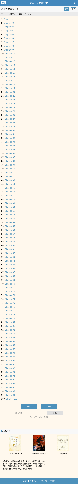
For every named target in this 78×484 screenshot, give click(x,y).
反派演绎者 (62, 454)
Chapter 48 (10, 199)
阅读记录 (33, 481)
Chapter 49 (10, 203)
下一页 (28, 406)
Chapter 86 (10, 345)
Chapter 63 (10, 257)
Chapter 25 (10, 111)
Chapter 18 (10, 84)
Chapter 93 (10, 372)
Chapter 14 (10, 69)
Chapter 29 (10, 126)
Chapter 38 (10, 161)
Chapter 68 (10, 276)
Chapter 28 (10, 123)
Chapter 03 (9, 27)
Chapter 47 (10, 195)
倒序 (73, 9)
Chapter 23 (10, 103)
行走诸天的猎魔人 (39, 454)
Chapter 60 (10, 245)
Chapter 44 (10, 184)
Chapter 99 (10, 395)
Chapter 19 (10, 88)
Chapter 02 (9, 23)
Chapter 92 (10, 368)
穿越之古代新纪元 (39, 3)
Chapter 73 (10, 295)
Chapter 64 (10, 261)
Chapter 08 (9, 46)
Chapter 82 (10, 330)
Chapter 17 (10, 80)
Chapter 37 (10, 157)
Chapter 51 (10, 211)
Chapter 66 (10, 268)
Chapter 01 (9, 19)
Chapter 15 (10, 73)
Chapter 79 (10, 318)
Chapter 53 (10, 219)
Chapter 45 (10, 188)
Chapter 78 (10, 314)
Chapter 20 (10, 92)
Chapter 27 (10, 119)
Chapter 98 (10, 391)
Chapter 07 (9, 42)
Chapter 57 (10, 234)
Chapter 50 (10, 207)
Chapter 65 (10, 265)
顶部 (52, 481)
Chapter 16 (10, 77)
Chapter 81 (10, 326)
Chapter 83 (10, 334)
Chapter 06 (9, 38)
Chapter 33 (10, 142)
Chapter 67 (10, 272)
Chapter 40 (10, 169)
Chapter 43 (10, 180)
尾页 (49, 406)
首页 (25, 481)
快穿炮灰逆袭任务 (15, 454)
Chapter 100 (11, 399)
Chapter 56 (10, 230)
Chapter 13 (10, 65)
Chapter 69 (10, 280)
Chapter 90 (10, 360)
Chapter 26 (10, 115)
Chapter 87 (10, 349)
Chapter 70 (10, 284)
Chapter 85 (10, 341)
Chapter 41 (10, 172)
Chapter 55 (10, 226)
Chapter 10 (10, 54)
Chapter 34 (10, 146)
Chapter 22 (10, 100)
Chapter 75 (10, 303)
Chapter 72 (10, 291)
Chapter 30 (10, 130)
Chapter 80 (10, 322)
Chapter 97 (10, 387)
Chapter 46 (10, 192)
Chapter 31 (10, 134)
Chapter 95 (10, 380)
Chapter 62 (10, 253)
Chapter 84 (10, 337)
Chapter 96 (10, 383)
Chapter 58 (10, 238)
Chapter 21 (10, 96)
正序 (66, 9)
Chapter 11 (10, 57)
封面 (3, 3)
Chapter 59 (10, 242)
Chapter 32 (10, 138)
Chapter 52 (10, 215)
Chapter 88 (10, 353)
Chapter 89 (10, 357)
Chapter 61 (10, 249)
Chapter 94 (10, 376)
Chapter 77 (10, 311)
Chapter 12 (10, 61)
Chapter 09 (9, 50)
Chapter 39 (10, 165)
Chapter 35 (10, 149)
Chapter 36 (10, 153)
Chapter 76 (10, 307)
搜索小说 (43, 481)
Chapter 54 (10, 222)
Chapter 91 (10, 364)
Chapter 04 (9, 31)
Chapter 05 (9, 34)
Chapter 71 (10, 288)
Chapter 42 (10, 176)
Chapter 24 (10, 107)
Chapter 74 (10, 299)
